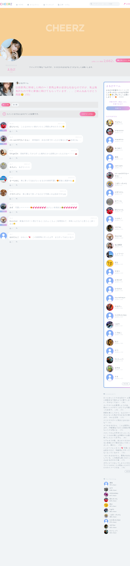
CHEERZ (6, 4)
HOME (22, 4)
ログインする (86, 114)
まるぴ (11, 69)
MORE (121, 97)
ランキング (53, 4)
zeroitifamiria (11, 65)
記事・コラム (69, 4)
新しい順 (6, 105)
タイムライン (36, 4)
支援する (118, 108)
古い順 (15, 105)
